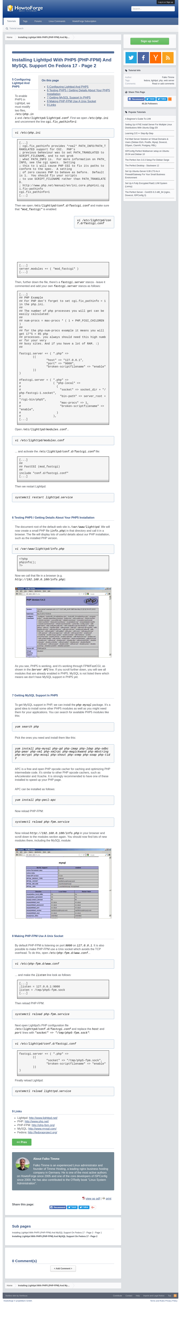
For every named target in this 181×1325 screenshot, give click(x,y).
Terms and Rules (157, 1301)
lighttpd (154, 80)
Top (169, 1296)
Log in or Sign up (165, 2)
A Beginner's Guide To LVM (138, 119)
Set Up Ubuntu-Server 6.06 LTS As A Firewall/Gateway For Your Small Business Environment (145, 174)
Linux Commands (57, 21)
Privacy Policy (171, 1301)
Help (138, 1296)
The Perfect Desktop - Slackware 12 (142, 165)
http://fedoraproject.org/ (42, 1132)
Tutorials (11, 21)
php (161, 80)
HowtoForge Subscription (84, 21)
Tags (25, 21)
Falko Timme (168, 77)
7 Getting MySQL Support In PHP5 (69, 97)
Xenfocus (23, 1296)
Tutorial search (16, 28)
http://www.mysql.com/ (42, 1128)
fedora (147, 80)
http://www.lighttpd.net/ (43, 1117)
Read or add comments (163, 83)
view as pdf (93, 1198)
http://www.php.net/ (37, 1121)
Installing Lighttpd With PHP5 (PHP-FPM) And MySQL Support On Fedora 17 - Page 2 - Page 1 (57, 1232)
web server (169, 80)
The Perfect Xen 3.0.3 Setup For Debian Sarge (147, 160)
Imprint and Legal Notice (153, 1296)
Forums (38, 21)
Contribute (117, 1296)
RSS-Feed (175, 1295)
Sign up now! (150, 41)
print (108, 1198)
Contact (128, 1296)
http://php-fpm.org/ (43, 1125)
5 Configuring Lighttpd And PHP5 (68, 86)
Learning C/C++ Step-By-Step (139, 133)
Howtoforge (18, 1301)
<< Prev (22, 1142)
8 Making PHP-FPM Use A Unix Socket (71, 101)
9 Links (51, 104)
